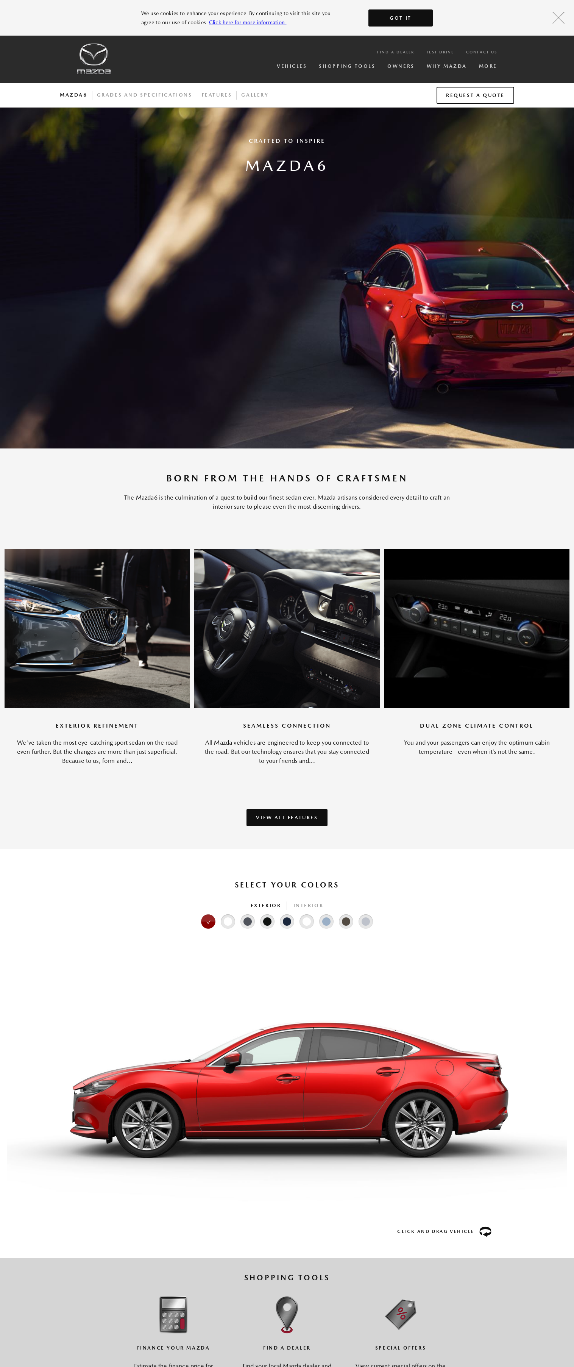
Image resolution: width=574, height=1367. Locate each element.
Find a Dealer (395, 52)
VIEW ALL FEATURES (287, 817)
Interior (308, 905)
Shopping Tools (347, 66)
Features (217, 95)
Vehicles (292, 66)
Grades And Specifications (144, 95)
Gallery (254, 95)
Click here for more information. (247, 22)
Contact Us (481, 52)
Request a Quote (475, 95)
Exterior (266, 905)
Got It (401, 18)
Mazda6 (73, 95)
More (488, 66)
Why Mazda (447, 66)
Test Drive (440, 52)
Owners (400, 66)
